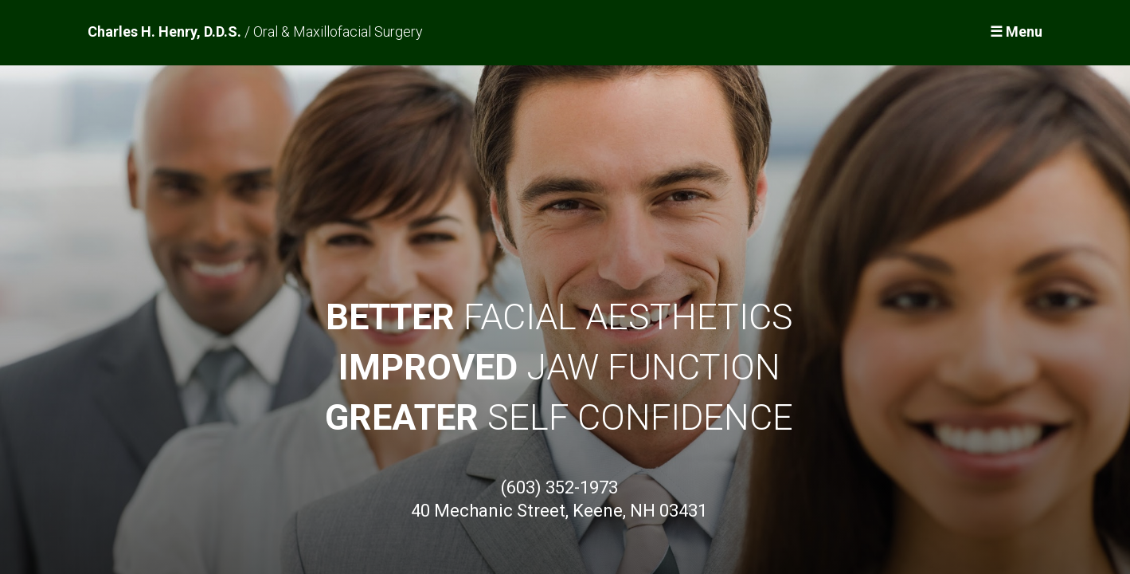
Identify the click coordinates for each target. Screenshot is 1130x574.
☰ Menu (1016, 31)
